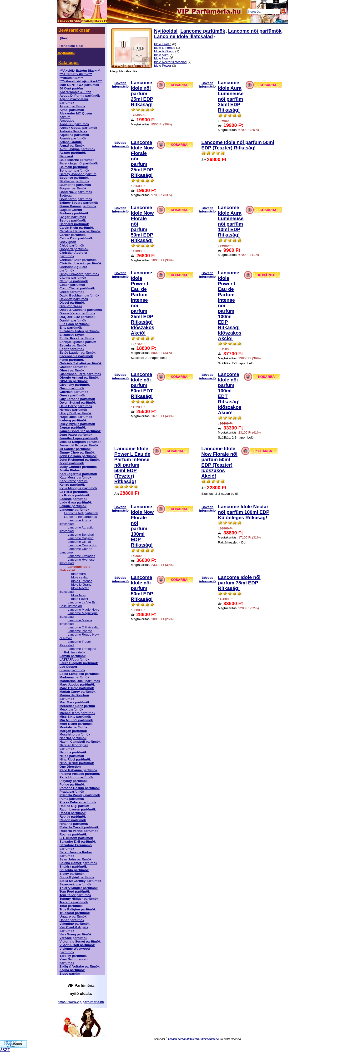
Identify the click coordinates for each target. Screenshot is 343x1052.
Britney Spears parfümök (79, 202)
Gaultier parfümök (73, 367)
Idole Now (78, 595)
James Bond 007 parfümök (80, 431)
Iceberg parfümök (73, 420)
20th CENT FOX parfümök (79, 85)
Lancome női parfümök (80, 517)
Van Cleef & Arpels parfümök (74, 929)
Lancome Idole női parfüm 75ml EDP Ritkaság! (239, 583)
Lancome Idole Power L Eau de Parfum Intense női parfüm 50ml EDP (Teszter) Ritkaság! (132, 465)
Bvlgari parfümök (73, 217)
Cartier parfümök (73, 235)
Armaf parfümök (72, 145)
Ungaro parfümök (73, 916)
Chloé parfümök (72, 245)
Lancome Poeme (80, 631)
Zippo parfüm (70, 973)
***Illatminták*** (71, 77)
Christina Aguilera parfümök (73, 268)
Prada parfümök (72, 791)
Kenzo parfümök (72, 484)
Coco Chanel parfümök (77, 288)
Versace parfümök (73, 938)
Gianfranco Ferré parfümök (80, 374)
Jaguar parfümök (73, 427)
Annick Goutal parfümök (78, 127)
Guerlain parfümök (74, 392)
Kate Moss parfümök (75, 477)
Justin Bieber (70, 470)
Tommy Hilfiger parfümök (79, 898)
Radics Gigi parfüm (74, 806)
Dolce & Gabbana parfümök (81, 309)
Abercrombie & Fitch (75, 92)
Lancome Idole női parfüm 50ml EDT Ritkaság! (142, 385)
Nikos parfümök (72, 756)
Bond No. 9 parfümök (76, 192)
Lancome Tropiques (82, 649)
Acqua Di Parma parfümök (80, 95)
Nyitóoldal (166, 31)
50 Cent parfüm (71, 88)
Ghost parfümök (72, 370)
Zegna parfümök (72, 970)
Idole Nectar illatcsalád (170, 62)
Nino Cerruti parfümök (77, 763)
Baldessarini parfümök (77, 160)
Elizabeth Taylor (72, 334)
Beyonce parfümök (74, 177)
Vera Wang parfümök (76, 934)
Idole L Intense (81, 581)
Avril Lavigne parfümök (78, 149)
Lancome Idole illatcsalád (183, 36)
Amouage (67, 120)
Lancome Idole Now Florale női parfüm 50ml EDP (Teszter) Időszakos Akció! (219, 462)
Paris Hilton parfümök (76, 777)
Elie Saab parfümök (75, 324)
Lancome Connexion (82, 545)
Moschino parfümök (75, 734)
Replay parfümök (73, 816)
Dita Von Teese (71, 306)
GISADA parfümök (74, 381)
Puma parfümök (72, 798)
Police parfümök (72, 784)
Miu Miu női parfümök (76, 720)
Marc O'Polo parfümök (77, 688)
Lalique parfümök (73, 506)
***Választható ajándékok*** (81, 81)
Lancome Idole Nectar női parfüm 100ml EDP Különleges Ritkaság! (243, 512)
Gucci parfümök (72, 388)
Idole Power (79, 599)
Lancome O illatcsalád (84, 627)
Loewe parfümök (72, 670)
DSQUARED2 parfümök (78, 317)
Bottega (66, 195)
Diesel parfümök (72, 302)
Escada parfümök (73, 345)
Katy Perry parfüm (74, 481)
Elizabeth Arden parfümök (80, 331)
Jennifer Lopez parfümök (79, 438)
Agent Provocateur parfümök (74, 100)
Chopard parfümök (74, 249)
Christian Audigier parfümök (73, 254)
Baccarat (66, 156)
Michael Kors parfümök (77, 713)
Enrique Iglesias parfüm (78, 342)
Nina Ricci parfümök (75, 759)
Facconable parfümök (76, 356)
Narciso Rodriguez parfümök (74, 747)
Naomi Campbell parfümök (80, 741)
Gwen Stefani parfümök (78, 402)
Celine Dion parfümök (76, 238)
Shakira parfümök (73, 866)
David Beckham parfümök (79, 295)
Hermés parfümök (73, 409)
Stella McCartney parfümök (80, 881)
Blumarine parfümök (75, 185)
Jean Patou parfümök (76, 434)
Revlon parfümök (73, 820)
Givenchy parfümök (75, 384)
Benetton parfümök (74, 170)
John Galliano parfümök (78, 456)
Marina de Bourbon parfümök (74, 697)
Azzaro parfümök (73, 152)
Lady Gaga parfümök (76, 502)
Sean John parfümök (75, 859)
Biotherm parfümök (74, 181)
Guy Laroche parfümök (77, 399)
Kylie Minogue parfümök (78, 488)
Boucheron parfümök (76, 199)
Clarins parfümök (73, 277)
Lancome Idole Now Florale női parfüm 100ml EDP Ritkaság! (142, 526)
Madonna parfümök (74, 677)
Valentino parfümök (75, 923)
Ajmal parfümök (72, 110)
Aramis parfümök (73, 138)
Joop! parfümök (72, 463)
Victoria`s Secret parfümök (80, 941)
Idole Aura (78, 574)
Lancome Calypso (81, 538)
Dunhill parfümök (73, 320)
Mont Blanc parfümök (76, 724)
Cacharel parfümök (74, 224)
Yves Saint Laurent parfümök (74, 961)
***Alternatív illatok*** (76, 74)
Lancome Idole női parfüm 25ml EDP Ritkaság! (142, 93)
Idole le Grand (81, 584)
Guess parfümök (72, 395)
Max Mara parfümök (75, 702)
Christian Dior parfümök (78, 260)
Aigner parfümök (73, 106)
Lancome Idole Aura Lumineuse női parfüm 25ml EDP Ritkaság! (231, 96)
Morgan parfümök (73, 731)
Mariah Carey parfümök (78, 691)
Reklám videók (74, 652)
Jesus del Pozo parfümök (79, 445)
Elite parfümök (71, 327)
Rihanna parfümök (74, 823)
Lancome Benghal (81, 534)
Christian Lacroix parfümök (81, 263)
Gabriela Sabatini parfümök (81, 363)
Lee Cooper (68, 666)
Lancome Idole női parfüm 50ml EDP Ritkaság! (142, 588)
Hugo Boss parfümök (76, 417)
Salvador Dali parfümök (78, 841)
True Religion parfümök (78, 909)
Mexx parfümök (71, 709)
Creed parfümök (72, 292)
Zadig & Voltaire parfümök (80, 966)
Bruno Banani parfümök (78, 206)
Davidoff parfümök (74, 299)
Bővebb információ (120, 83)
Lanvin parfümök (73, 656)
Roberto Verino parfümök (79, 831)
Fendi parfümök (72, 359)
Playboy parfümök (74, 781)
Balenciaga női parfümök (79, 163)
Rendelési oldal (71, 46)
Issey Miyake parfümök (77, 424)
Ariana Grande (71, 142)
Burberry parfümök (74, 213)
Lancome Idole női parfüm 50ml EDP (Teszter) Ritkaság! (237, 145)
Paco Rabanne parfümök (78, 770)
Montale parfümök (73, 727)
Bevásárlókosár (74, 30)
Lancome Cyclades (81, 556)
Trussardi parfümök (75, 913)
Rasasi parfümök (73, 813)
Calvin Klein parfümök (77, 227)
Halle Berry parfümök (76, 406)
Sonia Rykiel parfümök (77, 877)
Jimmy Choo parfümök (77, 452)
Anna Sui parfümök (74, 124)
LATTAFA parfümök (74, 659)
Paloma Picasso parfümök (80, 773)
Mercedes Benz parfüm (77, 706)
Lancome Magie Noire (83, 609)
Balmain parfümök (74, 167)
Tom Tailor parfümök (75, 895)
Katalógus (68, 62)
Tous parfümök (71, 906)
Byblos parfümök (73, 220)
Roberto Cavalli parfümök (79, 827)
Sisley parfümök (72, 873)
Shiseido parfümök (74, 870)
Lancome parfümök (74, 509)
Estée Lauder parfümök (78, 352)
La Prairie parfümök (75, 495)
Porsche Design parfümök (80, 788)
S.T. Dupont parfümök (76, 838)
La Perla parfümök (74, 492)
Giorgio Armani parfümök (79, 377)
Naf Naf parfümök (73, 738)
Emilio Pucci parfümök (77, 338)
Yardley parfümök (73, 956)
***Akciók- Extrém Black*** (80, 70)
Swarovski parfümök (75, 884)
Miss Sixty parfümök (75, 716)
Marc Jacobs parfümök (77, 684)
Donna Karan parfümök (77, 313)
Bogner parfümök (73, 188)
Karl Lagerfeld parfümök (78, 474)
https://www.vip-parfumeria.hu (81, 1002)
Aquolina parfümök (74, 135)
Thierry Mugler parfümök (79, 888)
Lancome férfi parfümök (81, 513)
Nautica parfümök (73, 752)
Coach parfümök (72, 284)
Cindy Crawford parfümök (79, 274)
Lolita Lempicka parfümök (80, 674)
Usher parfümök (72, 920)
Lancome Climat (79, 541)
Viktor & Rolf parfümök (77, 945)
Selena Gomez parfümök (78, 863)
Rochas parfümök (73, 834)
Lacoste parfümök (73, 499)
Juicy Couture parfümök (78, 467)
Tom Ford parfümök (75, 891)
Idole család (80, 577)
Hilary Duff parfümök (75, 413)
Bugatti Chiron (71, 210)
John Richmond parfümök (80, 459)
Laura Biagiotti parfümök (79, 663)
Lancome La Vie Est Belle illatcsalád (78, 604)
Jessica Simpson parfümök (80, 442)
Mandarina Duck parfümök (80, 681)
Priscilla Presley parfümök (80, 795)
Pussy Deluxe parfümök (78, 802)
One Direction (70, 766)
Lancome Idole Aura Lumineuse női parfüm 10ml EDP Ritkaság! (231, 221)
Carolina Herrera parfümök (80, 231)
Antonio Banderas (73, 131)
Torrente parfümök (74, 902)
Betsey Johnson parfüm (78, 174)
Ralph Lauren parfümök (78, 809)
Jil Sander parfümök (75, 449)
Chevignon (68, 242)
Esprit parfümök (72, 349)
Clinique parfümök (74, 281)
